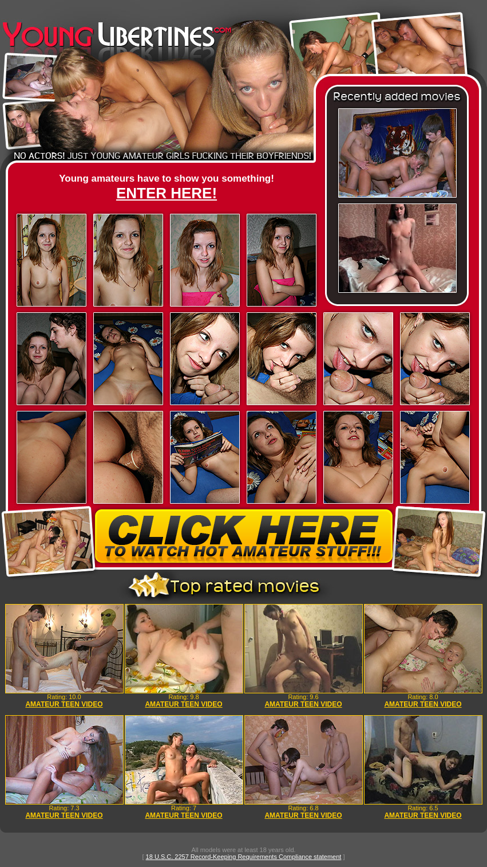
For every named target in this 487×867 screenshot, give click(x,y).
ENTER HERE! (166, 193)
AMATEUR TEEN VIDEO (63, 704)
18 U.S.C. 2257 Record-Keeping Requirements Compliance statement (244, 856)
